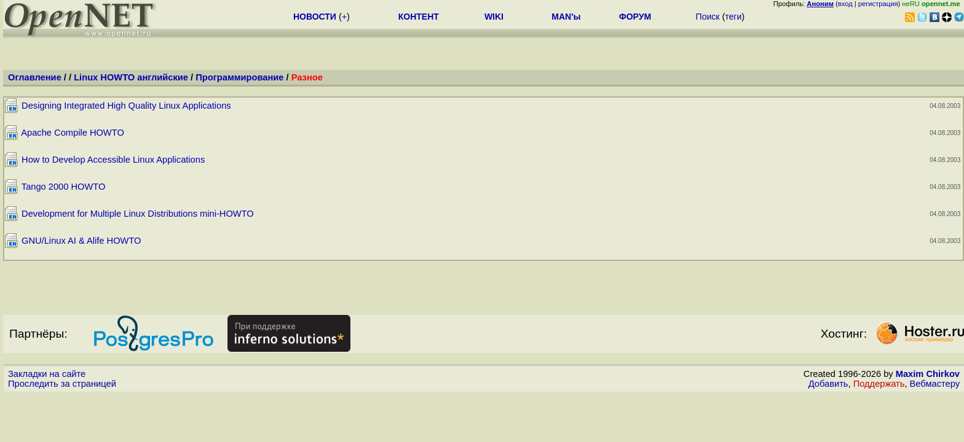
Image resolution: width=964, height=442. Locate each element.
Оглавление (34, 77)
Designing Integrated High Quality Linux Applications (126, 105)
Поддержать (879, 384)
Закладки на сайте (46, 374)
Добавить (828, 384)
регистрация (878, 3)
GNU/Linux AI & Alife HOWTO (81, 241)
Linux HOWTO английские (131, 77)
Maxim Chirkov (928, 374)
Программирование (239, 77)
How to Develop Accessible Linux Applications (113, 160)
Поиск (708, 16)
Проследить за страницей (62, 384)
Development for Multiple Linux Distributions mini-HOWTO (138, 214)
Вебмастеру (935, 384)
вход (845, 3)
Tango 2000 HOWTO (64, 187)
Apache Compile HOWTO (72, 133)
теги (733, 16)
